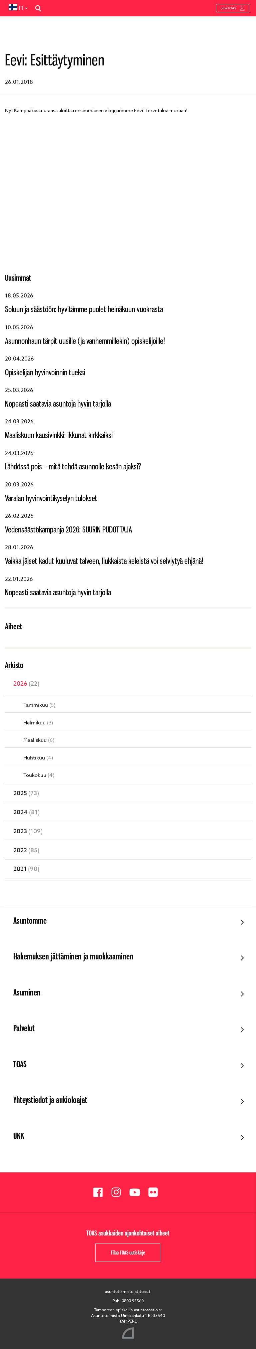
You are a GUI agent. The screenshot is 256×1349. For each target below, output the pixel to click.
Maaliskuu (38, 740)
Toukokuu (38, 775)
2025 (26, 793)
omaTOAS (233, 8)
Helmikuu (38, 722)
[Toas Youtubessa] (137, 1192)
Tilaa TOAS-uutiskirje (128, 1252)
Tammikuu (39, 705)
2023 (28, 831)
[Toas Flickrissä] (155, 1192)
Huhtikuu (38, 757)
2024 (26, 812)
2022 (26, 850)
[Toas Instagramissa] (119, 1192)
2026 (26, 684)
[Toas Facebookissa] (100, 1192)
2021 (26, 869)
